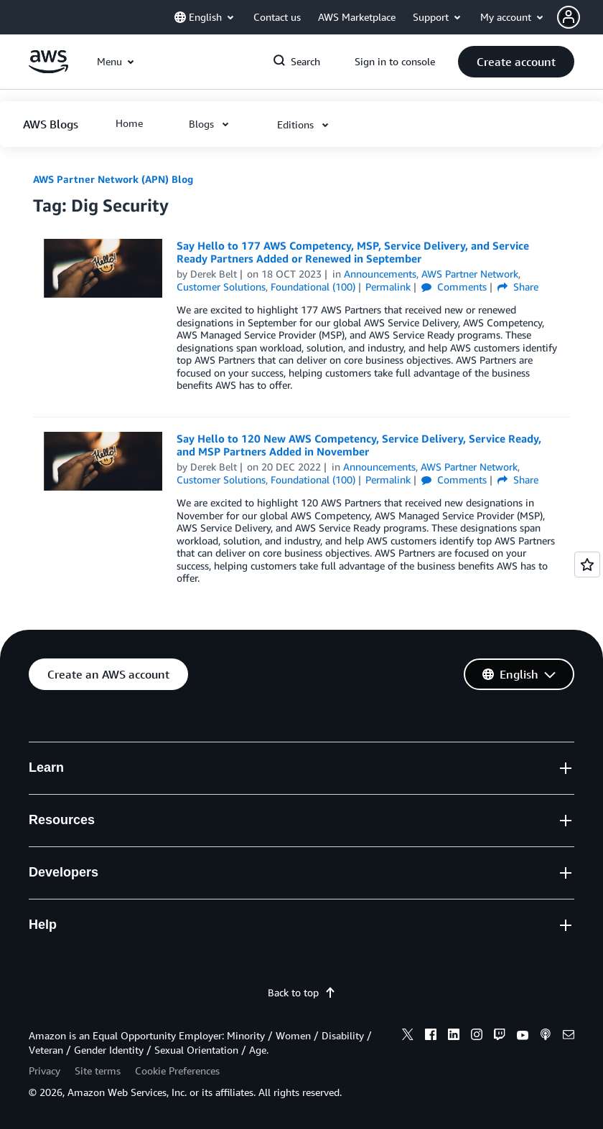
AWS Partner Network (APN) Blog (113, 179)
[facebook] (430, 1036)
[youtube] (522, 1036)
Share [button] (517, 286)
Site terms (98, 1070)
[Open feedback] (587, 564)
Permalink (388, 286)
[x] (407, 1036)
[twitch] (499, 1036)
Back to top (302, 992)
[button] (580, 17)
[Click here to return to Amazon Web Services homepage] (48, 69)
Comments (454, 286)
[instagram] (476, 1036)
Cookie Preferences (177, 1070)
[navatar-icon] (568, 17)
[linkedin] (453, 1036)
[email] (568, 1036)
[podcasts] (545, 1036)
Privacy (44, 1070)
